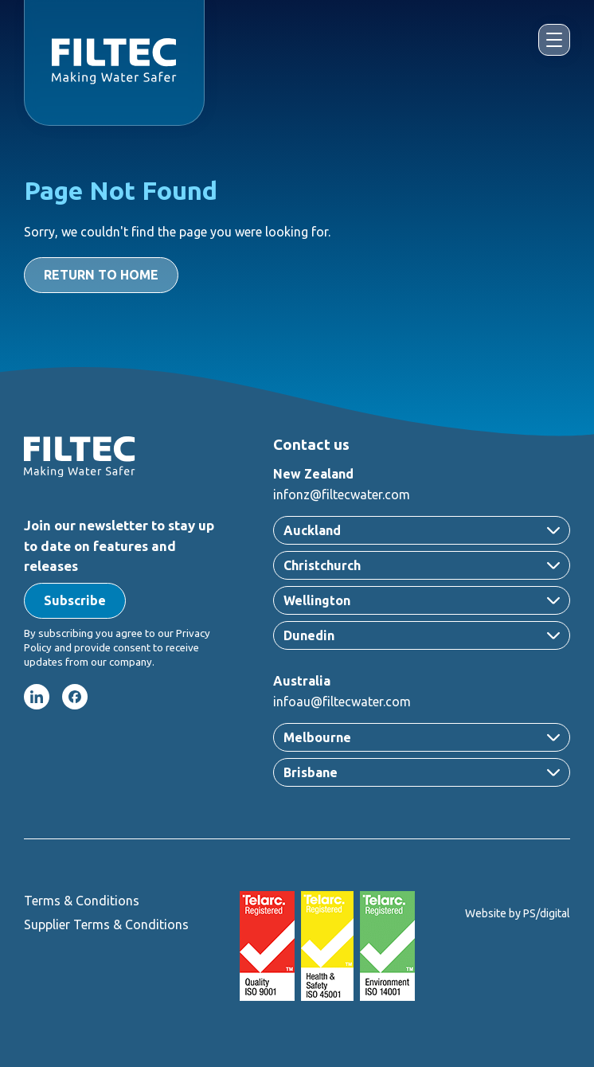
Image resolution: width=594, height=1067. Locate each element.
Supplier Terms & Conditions (106, 924)
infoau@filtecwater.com (342, 701)
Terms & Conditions (81, 900)
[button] (75, 601)
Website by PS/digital (517, 913)
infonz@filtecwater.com (341, 494)
